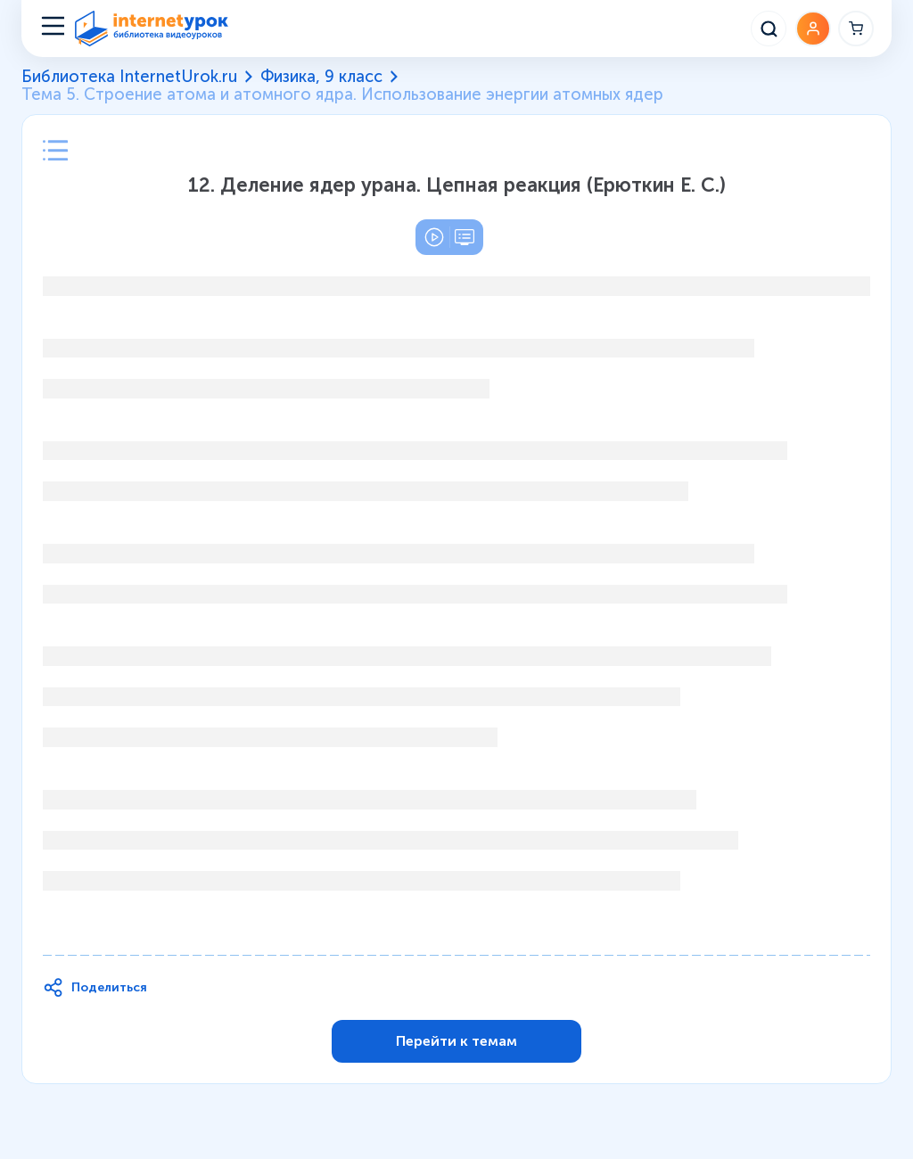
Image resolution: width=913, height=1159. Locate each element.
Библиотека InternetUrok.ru (129, 77)
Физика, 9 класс (321, 77)
